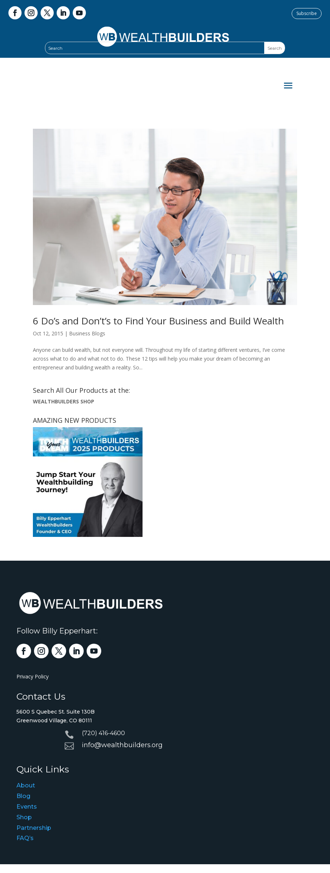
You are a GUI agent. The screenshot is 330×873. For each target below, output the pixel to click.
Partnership (33, 827)
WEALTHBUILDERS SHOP (63, 401)
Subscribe (306, 13)
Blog (23, 796)
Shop (24, 817)
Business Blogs (87, 333)
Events (26, 806)
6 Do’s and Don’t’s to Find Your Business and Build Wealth (158, 320)
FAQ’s (25, 838)
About (25, 785)
